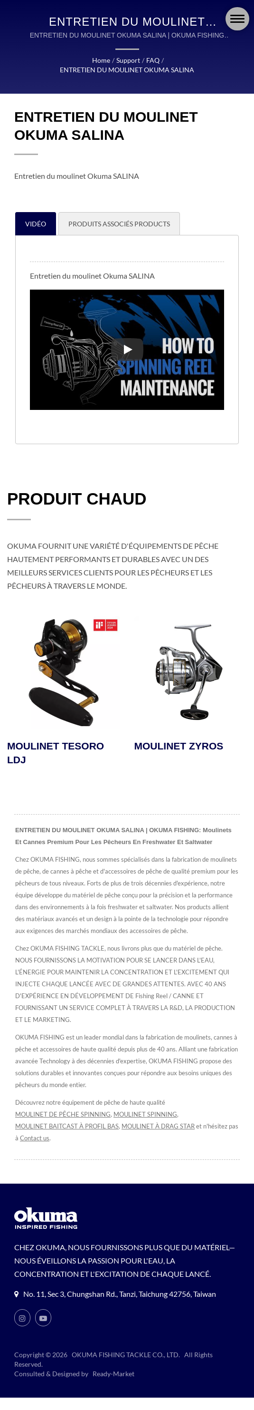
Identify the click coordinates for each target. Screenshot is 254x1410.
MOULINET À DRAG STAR (163, 1138)
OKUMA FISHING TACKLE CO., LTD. (126, 1367)
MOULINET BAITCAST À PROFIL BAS (68, 1138)
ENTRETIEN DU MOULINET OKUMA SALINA (127, 70)
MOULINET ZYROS (179, 746)
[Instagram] (22, 1330)
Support (128, 60)
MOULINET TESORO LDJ (55, 753)
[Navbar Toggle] (237, 18)
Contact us (46, 1150)
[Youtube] (43, 1330)
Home (102, 60)
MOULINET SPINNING (147, 1126)
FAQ (152, 60)
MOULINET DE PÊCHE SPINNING (63, 1126)
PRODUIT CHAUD (77, 498)
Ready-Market (115, 1386)
